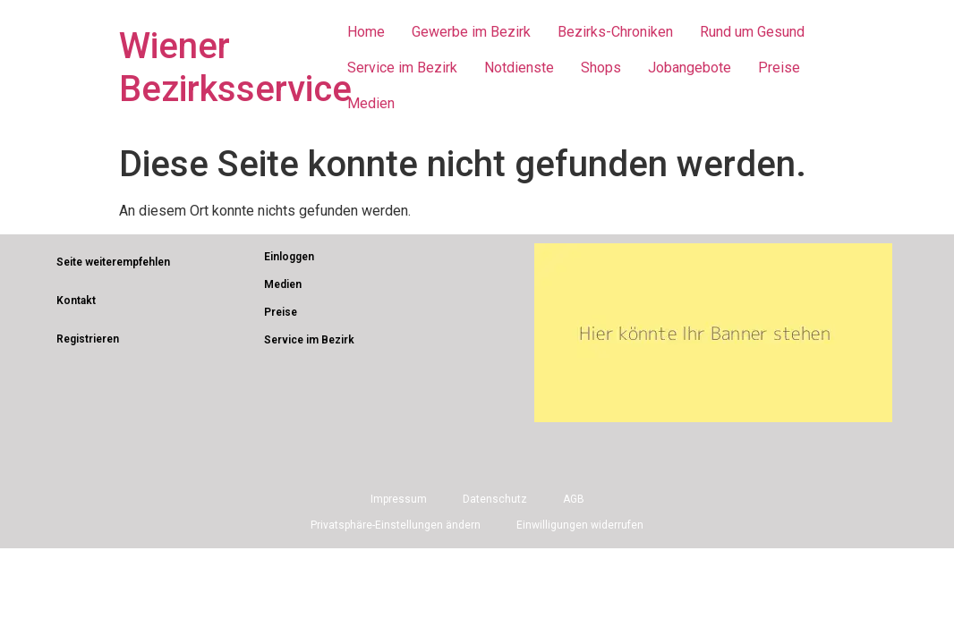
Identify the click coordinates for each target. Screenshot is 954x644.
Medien (371, 103)
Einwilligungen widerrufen (579, 525)
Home (366, 31)
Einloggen (289, 256)
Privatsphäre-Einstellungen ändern (396, 525)
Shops (601, 67)
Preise (779, 67)
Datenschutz (495, 499)
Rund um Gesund (752, 31)
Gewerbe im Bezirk (471, 31)
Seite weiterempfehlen (113, 262)
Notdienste (519, 67)
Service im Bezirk (402, 67)
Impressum (399, 499)
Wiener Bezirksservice (235, 67)
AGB (573, 499)
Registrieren (87, 339)
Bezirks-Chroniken (615, 31)
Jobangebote (689, 67)
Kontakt (76, 300)
